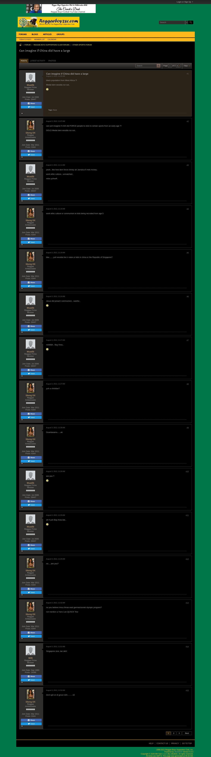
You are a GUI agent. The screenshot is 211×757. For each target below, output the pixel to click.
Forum (28, 45)
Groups (60, 34)
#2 (188, 121)
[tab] (24, 61)
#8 (188, 384)
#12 (187, 559)
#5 (188, 253)
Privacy (175, 743)
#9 (188, 428)
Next (187, 733)
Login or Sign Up (185, 2)
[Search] (173, 22)
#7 (188, 340)
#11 (187, 515)
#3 (188, 165)
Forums (23, 34)
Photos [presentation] (52, 61)
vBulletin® (178, 752)
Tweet (31, 107)
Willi (30, 658)
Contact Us (162, 743)
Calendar (52, 39)
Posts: (27, 99)
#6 (188, 297)
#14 (187, 647)
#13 (187, 603)
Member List (39, 39)
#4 (188, 209)
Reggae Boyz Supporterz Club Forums (51, 45)
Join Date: (26, 97)
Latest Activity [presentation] (37, 61)
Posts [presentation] (24, 61)
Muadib (30, 85)
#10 (187, 472)
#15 (187, 690)
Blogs (35, 34)
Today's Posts (25, 39)
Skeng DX (30, 133)
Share (31, 103)
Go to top (187, 743)
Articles (47, 34)
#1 (188, 74)
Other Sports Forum (82, 45)
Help (151, 743)
